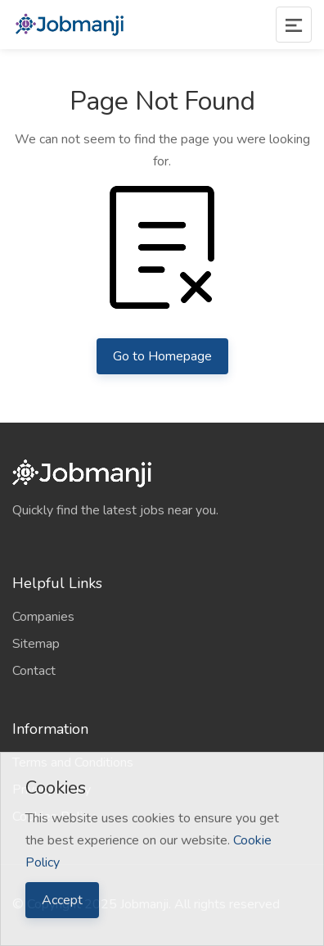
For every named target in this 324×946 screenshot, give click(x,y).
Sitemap (36, 644)
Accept (62, 900)
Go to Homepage (162, 356)
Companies (43, 617)
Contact (34, 671)
